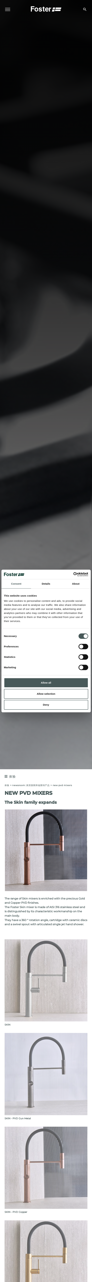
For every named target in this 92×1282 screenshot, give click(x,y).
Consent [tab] (16, 583)
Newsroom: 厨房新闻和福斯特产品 (30, 785)
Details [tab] (46, 583)
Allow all (46, 682)
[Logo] (46, 8)
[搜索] (85, 9)
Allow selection (46, 693)
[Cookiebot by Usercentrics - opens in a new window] (73, 574)
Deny (46, 704)
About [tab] (75, 583)
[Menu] (7, 9)
